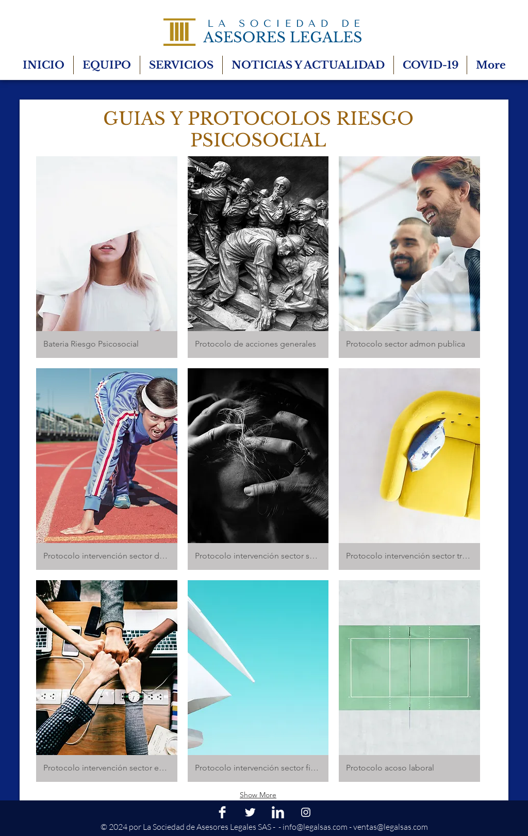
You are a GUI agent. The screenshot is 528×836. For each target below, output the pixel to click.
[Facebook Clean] (222, 812)
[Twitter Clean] (250, 812)
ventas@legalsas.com (390, 827)
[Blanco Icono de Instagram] (306, 812)
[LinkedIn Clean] (278, 812)
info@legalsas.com (315, 827)
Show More (258, 794)
